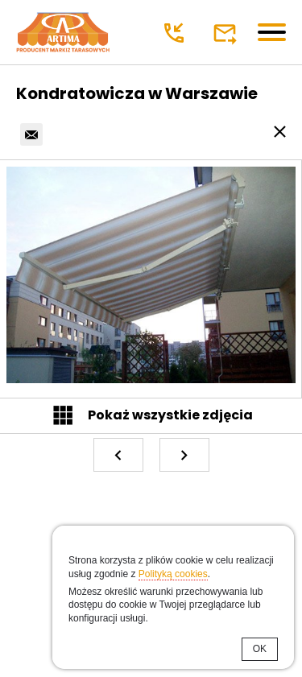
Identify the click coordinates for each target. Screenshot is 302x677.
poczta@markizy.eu (227, 33)
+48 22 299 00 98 (176, 33)
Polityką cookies (173, 574)
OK (260, 648)
